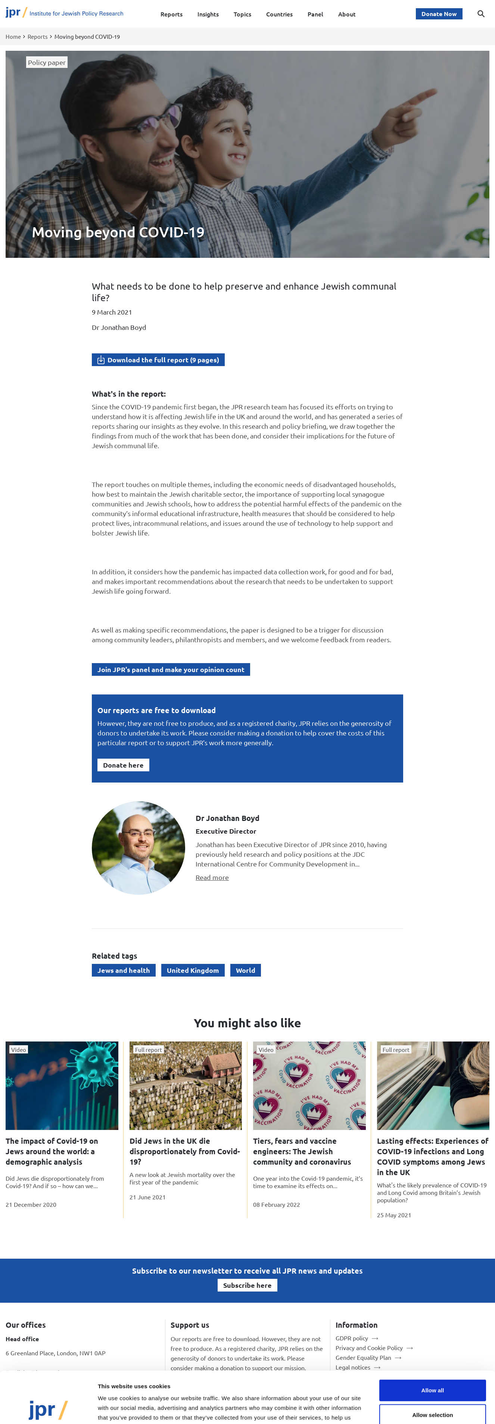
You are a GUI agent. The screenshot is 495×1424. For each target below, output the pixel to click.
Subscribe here (247, 1285)
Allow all (432, 1342)
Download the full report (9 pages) (163, 359)
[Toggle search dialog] (481, 14)
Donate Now (439, 14)
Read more (212, 877)
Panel (315, 14)
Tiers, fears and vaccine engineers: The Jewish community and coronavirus (302, 1151)
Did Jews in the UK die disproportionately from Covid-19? (185, 1151)
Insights (208, 14)
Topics (242, 14)
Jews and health (123, 970)
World (245, 970)
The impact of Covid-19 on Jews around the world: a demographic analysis (52, 1151)
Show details (391, 1409)
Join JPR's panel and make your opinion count (171, 669)
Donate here (123, 765)
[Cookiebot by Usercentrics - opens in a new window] (48, 1409)
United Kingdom (193, 970)
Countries (279, 14)
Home (13, 36)
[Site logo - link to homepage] (64, 14)
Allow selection (432, 1366)
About (347, 14)
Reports (172, 14)
